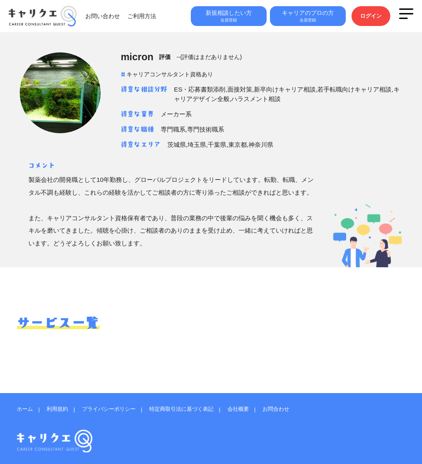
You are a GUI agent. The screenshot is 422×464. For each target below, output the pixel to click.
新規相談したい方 (226, 18)
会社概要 (254, 406)
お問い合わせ (119, 18)
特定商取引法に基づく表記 (193, 406)
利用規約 (60, 406)
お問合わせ (295, 406)
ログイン (370, 18)
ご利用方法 (158, 18)
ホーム (25, 406)
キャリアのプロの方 (307, 18)
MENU (406, 16)
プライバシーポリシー (115, 406)
